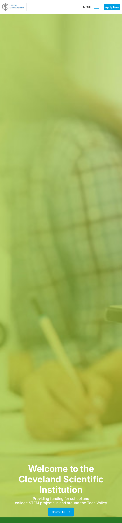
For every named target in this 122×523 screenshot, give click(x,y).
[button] (96, 8)
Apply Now (112, 7)
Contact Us (61, 512)
